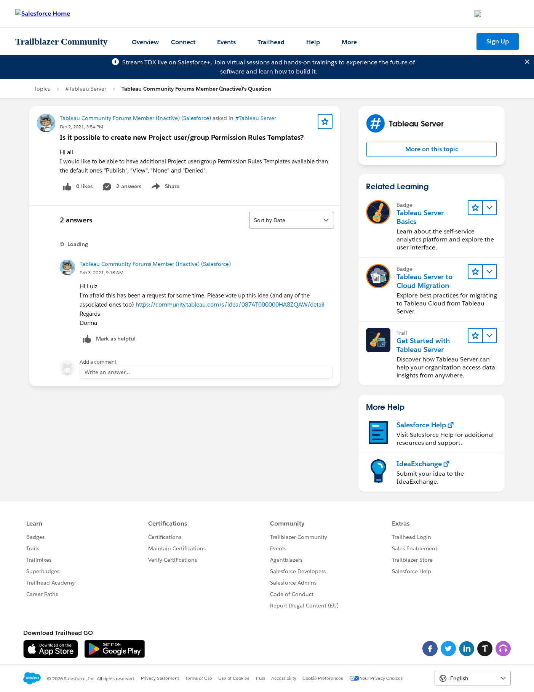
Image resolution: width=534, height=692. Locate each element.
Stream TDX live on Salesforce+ (166, 62)
